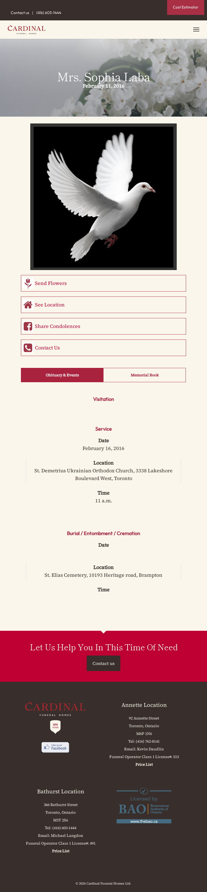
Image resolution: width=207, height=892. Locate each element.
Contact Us (47, 347)
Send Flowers (51, 283)
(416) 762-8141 (148, 741)
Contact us (20, 12)
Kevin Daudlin (150, 749)
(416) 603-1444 (48, 12)
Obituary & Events (62, 375)
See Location (50, 304)
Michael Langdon (67, 835)
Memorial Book (145, 375)
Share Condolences (57, 326)
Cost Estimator (185, 7)
